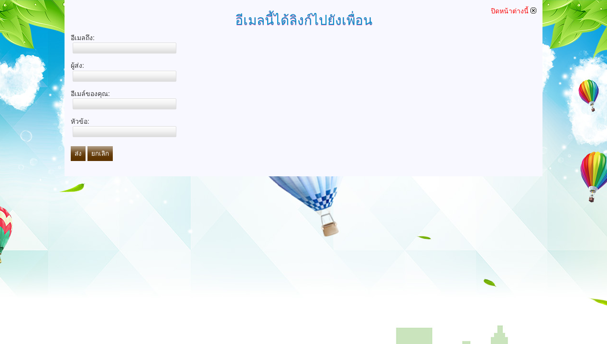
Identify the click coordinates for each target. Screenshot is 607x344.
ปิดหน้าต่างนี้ (513, 11)
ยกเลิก (100, 153)
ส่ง (78, 153)
